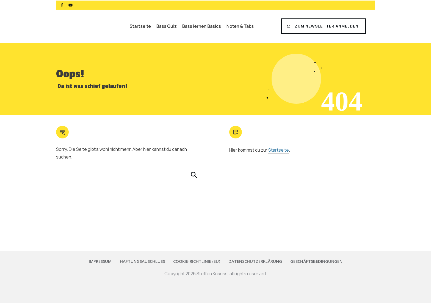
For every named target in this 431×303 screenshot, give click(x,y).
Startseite (278, 150)
